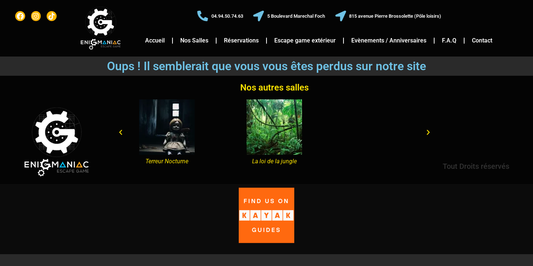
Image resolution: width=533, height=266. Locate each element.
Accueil (155, 40)
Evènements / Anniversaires (388, 40)
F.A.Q (449, 40)
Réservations (241, 40)
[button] (120, 132)
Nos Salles (194, 40)
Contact (482, 40)
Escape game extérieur (305, 40)
